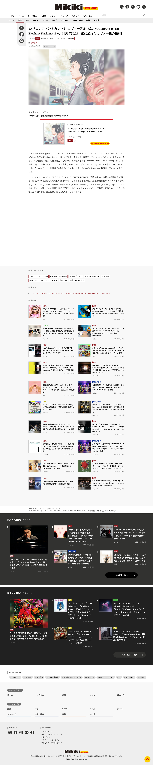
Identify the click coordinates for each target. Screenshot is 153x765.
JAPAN (70, 140)
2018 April (71, 38)
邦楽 (20, 20)
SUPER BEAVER (92, 276)
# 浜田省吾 (39, 677)
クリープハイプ (75, 276)
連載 (44, 15)
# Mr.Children (129, 677)
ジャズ (54, 20)
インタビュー (33, 15)
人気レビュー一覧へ (129, 654)
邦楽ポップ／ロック (47, 38)
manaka (53, 276)
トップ (12, 15)
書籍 (88, 20)
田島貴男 (105, 276)
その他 (96, 20)
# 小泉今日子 (15, 677)
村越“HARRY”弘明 (76, 280)
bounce (63, 38)
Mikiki (30, 509)
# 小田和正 (28, 677)
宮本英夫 (34, 43)
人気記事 (75, 15)
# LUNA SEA (89, 677)
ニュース (64, 15)
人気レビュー (88, 15)
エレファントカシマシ (38, 276)
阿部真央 (63, 276)
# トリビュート (49, 46)
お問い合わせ (45, 737)
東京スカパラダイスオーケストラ (43, 280)
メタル (45, 20)
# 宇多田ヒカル (143, 677)
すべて (11, 20)
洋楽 (27, 20)
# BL (119, 677)
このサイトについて (48, 731)
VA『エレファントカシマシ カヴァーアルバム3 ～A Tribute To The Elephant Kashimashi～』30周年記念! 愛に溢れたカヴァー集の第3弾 (73, 511)
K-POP (35, 20)
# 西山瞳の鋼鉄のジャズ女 (71, 677)
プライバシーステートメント (51, 740)
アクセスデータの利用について (51, 743)
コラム (21, 15)
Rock (76, 140)
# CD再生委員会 (52, 677)
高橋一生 (63, 280)
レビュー (53, 15)
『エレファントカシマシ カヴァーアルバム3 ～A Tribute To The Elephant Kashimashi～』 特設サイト (71, 293)
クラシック (65, 20)
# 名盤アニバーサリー (106, 677)
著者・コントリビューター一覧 (51, 734)
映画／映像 (78, 20)
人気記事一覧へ (122, 575)
